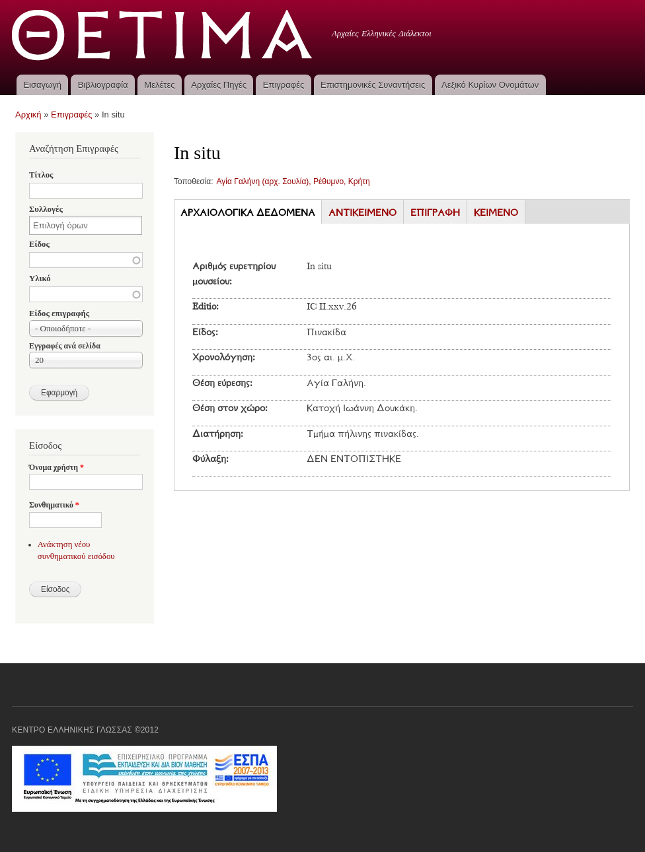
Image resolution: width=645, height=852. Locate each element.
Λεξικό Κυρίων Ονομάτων (490, 85)
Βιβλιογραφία (103, 85)
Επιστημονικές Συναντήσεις (373, 85)
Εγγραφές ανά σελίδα (64, 345)
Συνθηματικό (54, 504)
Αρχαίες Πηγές (219, 85)
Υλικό (40, 278)
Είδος (39, 244)
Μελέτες (159, 85)
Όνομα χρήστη (56, 467)
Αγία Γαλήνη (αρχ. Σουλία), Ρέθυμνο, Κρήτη (293, 181)
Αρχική (28, 114)
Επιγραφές (283, 85)
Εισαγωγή (42, 85)
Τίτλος (41, 175)
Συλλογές (46, 209)
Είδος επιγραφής (59, 313)
